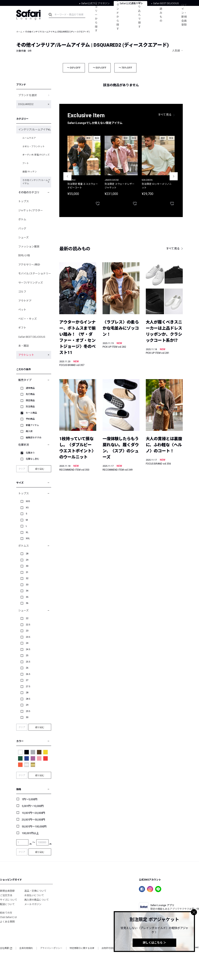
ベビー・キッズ (27, 318)
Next (174, 176)
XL (27, 532)
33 (27, 584)
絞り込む (39, 469)
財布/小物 (24, 255)
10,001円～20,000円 (33, 812)
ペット (22, 309)
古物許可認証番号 (110, 948)
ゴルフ (22, 291)
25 (27, 655)
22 (27, 618)
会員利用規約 (26, 948)
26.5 (28, 674)
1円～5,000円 (29, 799)
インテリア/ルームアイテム (34, 129)
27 (27, 680)
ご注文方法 (6, 895)
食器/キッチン (29, 171)
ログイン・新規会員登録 (184, 14)
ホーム (19, 32)
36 (27, 603)
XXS (28, 501)
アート (25, 163)
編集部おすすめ (33, 437)
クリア (21, 469)
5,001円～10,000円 (33, 806)
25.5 (28, 661)
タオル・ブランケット (33, 146)
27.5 (28, 686)
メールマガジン (32, 904)
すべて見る (165, 114)
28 (27, 553)
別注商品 (30, 406)
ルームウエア (29, 138)
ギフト (22, 327)
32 (27, 578)
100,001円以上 (30, 833)
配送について (7, 904)
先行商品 (30, 394)
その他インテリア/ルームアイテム (36, 182)
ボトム (22, 219)
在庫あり (30, 453)
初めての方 (6, 912)
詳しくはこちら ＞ (154, 942)
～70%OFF (125, 67)
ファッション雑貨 (28, 246)
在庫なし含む (32, 459)
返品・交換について (35, 890)
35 (27, 597)
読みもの (161, 14)
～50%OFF (99, 67)
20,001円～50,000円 (33, 819)
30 (27, 566)
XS (27, 507)
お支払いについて (34, 895)
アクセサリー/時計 (29, 264)
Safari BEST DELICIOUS (31, 336)
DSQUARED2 (26, 104)
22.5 (28, 624)
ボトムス (23, 545)
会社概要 (6, 948)
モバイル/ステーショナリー (34, 273)
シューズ (23, 237)
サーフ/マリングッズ (30, 282)
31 (27, 572)
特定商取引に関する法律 (82, 948)
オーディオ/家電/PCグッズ (36, 155)
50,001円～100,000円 (34, 826)
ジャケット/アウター (30, 210)
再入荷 (29, 431)
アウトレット (26, 354)
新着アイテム (32, 425)
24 (27, 643)
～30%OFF (74, 67)
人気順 (176, 50)
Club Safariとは (8, 917)
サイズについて (8, 899)
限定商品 (30, 400)
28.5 (28, 699)
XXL (28, 538)
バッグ (22, 228)
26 (27, 668)
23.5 (28, 637)
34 (27, 590)
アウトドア (24, 300)
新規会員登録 (7, 890)
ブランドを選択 (27, 95)
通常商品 (30, 388)
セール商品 (31, 413)
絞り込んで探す (139, 14)
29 (27, 560)
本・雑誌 (23, 345)
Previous (67, 176)
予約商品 (30, 419)
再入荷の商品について (36, 899)
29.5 (28, 711)
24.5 (28, 649)
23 (27, 630)
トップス (23, 201)
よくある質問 (7, 921)
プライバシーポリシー (51, 948)
